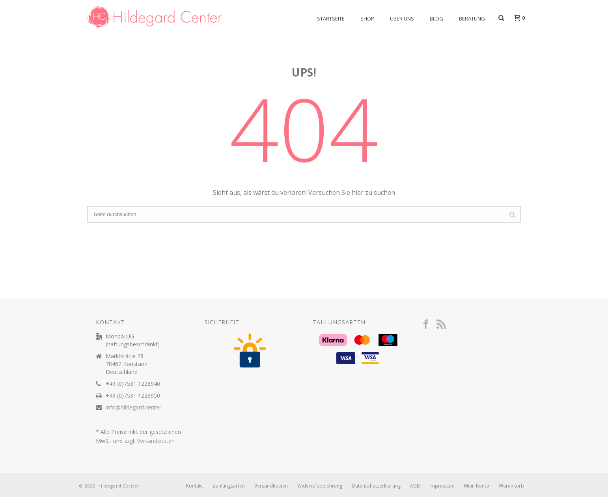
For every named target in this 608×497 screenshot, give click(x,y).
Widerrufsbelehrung (319, 486)
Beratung (472, 18)
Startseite (331, 18)
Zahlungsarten (229, 486)
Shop (367, 18)
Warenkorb (511, 486)
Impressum (442, 486)
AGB (415, 486)
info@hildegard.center (133, 407)
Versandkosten (156, 441)
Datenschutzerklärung (376, 486)
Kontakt (194, 486)
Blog (436, 18)
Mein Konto (476, 486)
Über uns (402, 18)
